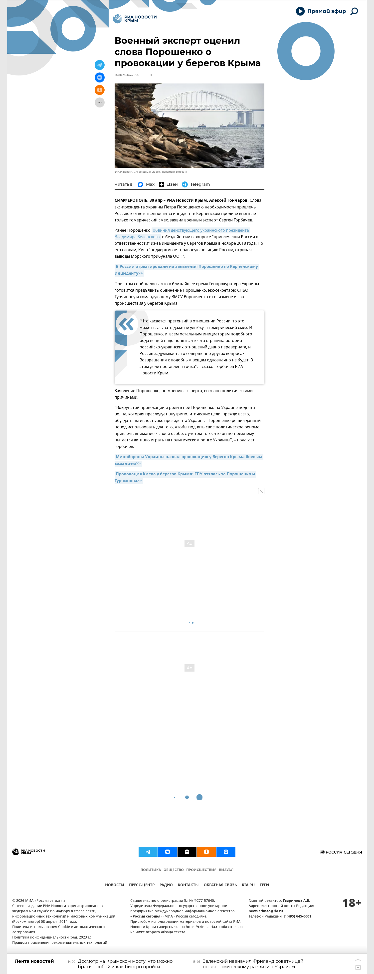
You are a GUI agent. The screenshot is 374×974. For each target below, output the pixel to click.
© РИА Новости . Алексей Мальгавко (137, 172)
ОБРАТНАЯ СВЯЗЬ (220, 886)
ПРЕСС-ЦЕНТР (142, 886)
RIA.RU (248, 886)
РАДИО (166, 886)
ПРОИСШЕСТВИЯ (201, 870)
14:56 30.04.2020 (127, 75)
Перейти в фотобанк (174, 172)
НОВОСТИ (114, 886)
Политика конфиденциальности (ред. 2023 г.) (51, 938)
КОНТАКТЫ (188, 886)
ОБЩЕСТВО (174, 870)
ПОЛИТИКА (151, 870)
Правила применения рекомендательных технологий (59, 943)
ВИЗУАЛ (226, 870)
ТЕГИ (264, 886)
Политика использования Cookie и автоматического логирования (58, 929)
